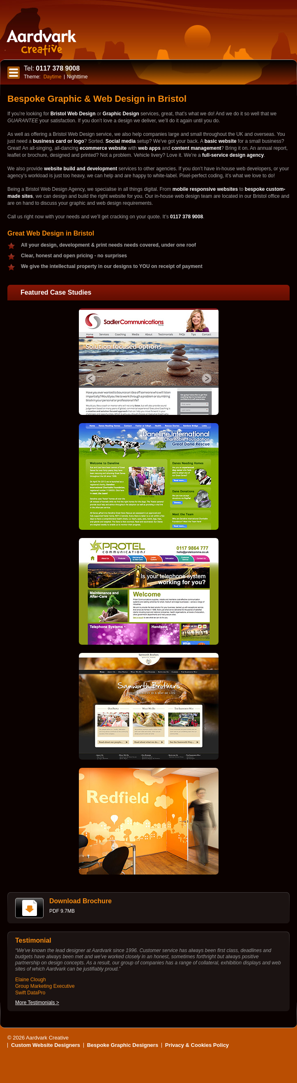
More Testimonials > (37, 1002)
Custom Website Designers (45, 1045)
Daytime (53, 77)
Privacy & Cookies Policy (197, 1045)
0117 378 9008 (52, 68)
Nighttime (77, 77)
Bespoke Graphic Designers (122, 1045)
